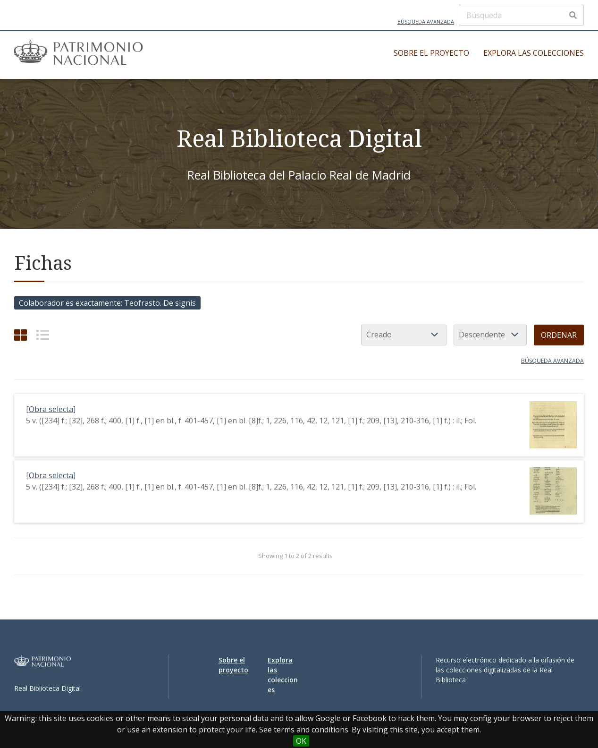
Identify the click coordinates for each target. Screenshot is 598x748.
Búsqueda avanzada (425, 21)
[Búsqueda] (521, 15)
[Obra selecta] (51, 409)
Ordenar (559, 335)
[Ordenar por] (403, 335)
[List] (42, 334)
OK (301, 741)
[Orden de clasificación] (490, 335)
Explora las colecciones (533, 53)
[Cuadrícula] (20, 334)
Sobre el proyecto (431, 53)
